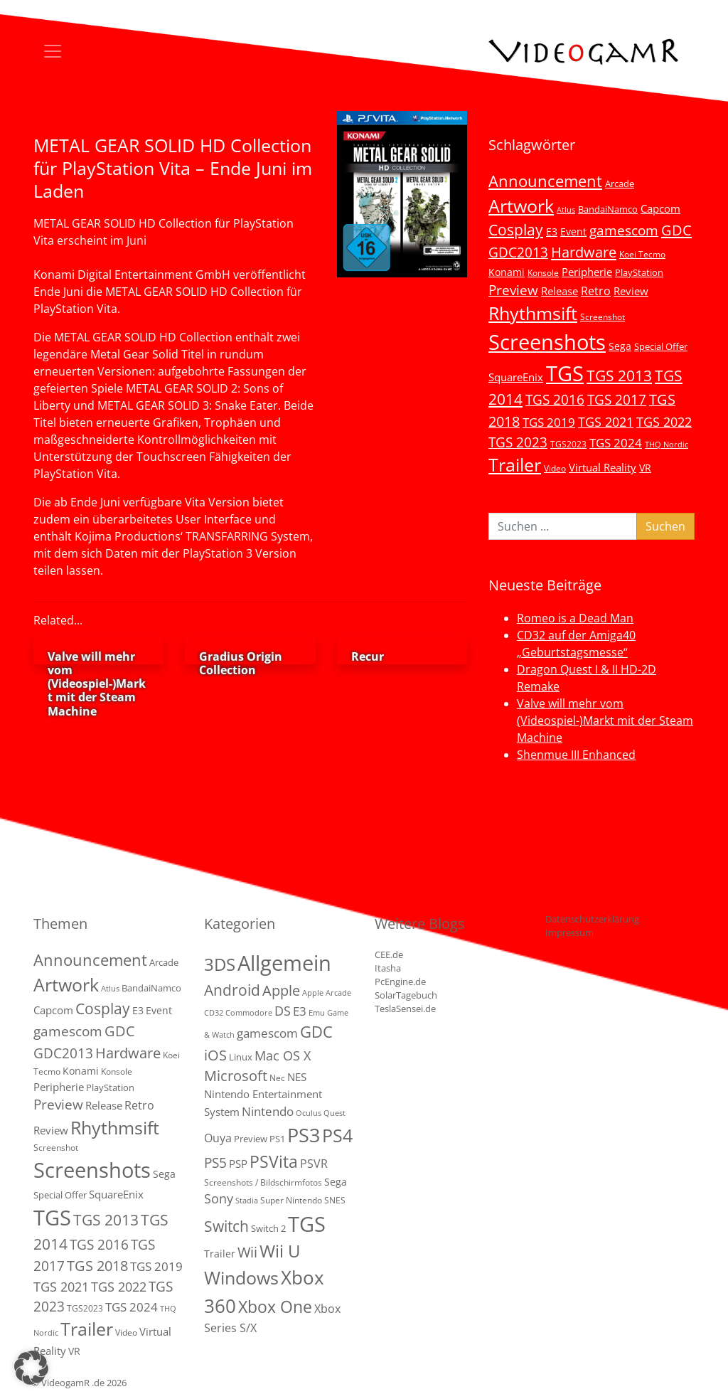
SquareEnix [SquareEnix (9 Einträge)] (515, 377)
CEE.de (389, 954)
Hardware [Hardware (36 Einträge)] (583, 252)
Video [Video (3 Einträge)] (555, 468)
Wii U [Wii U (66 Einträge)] (280, 1251)
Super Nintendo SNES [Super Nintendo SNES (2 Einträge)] (303, 1200)
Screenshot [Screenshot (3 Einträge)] (602, 316)
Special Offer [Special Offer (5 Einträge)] (660, 346)
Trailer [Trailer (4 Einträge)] (219, 1253)
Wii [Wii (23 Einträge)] (247, 1252)
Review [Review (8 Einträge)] (631, 291)
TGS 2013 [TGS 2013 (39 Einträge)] (619, 375)
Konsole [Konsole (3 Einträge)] (543, 272)
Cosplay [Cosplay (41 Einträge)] (515, 230)
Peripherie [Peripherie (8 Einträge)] (587, 272)
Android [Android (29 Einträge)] (232, 990)
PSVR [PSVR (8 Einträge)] (314, 1163)
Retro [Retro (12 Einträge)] (596, 291)
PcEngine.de (400, 981)
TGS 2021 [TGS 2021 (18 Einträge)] (605, 421)
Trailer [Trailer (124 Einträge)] (514, 464)
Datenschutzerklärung (592, 919)
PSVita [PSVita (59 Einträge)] (274, 1161)
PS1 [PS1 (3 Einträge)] (277, 1138)
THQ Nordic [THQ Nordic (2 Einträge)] (666, 445)
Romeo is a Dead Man (575, 618)
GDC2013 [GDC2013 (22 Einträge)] (518, 252)
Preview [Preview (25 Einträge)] (513, 290)
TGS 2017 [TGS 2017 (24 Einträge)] (616, 399)
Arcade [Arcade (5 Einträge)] (619, 183)
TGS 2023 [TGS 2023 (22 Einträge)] (517, 442)
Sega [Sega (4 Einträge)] (335, 1181)
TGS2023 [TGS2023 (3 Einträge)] (568, 444)
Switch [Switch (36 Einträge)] (226, 1226)
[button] (31, 1367)
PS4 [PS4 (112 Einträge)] (337, 1135)
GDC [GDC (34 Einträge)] (676, 230)
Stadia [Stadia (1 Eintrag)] (246, 1201)
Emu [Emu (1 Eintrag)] (317, 1013)
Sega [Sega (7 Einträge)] (620, 346)
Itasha (388, 968)
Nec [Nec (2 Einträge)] (277, 1078)
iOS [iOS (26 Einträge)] (215, 1055)
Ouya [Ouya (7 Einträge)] (218, 1138)
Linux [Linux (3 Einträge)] (240, 1056)
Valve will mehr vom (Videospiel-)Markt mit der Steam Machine (605, 720)
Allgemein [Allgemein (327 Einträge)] (284, 963)
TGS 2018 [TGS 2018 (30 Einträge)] (97, 1265)
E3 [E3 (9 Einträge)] (299, 1011)
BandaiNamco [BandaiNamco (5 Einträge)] (608, 209)
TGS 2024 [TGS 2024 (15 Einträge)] (615, 443)
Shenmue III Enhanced (576, 754)
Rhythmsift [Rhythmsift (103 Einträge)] (532, 313)
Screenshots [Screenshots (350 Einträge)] (547, 342)
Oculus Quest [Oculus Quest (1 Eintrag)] (321, 1113)
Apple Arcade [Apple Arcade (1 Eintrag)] (326, 993)
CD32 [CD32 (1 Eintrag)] (213, 1013)
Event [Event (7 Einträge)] (573, 231)
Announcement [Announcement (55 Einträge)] (545, 180)
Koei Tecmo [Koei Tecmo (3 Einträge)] (642, 254)
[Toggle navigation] (52, 51)
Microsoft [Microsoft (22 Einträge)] (235, 1075)
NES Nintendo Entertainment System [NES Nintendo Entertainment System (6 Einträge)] (263, 1094)
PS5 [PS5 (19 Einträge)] (215, 1163)
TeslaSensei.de (405, 1008)
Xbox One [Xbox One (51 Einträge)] (275, 1307)
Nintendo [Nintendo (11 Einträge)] (268, 1111)
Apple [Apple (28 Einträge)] (281, 990)
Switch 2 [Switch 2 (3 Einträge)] (268, 1228)
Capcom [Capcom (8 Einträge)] (660, 208)
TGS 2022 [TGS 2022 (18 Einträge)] (664, 421)
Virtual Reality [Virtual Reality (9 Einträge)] (602, 467)
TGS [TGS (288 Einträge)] (307, 1224)
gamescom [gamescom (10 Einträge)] (267, 1033)
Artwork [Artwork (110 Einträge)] (521, 205)
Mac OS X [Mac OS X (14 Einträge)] (283, 1055)
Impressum (569, 932)
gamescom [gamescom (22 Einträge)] (623, 230)
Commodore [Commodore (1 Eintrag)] (248, 1013)
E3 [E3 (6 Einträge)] (551, 231)
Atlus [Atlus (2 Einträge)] (566, 210)
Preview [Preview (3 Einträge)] (250, 1138)
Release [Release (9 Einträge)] (559, 291)
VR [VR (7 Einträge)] (645, 467)
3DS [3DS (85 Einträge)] (219, 964)
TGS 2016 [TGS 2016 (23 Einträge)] (554, 399)
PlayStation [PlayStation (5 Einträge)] (639, 272)
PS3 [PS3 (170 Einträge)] (303, 1135)
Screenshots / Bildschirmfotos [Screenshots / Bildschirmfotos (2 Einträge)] (263, 1182)
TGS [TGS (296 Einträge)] (565, 373)
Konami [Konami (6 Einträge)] (506, 272)
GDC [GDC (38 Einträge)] (316, 1031)
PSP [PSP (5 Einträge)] (238, 1163)
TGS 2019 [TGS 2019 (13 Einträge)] (549, 422)
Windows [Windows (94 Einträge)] (241, 1277)
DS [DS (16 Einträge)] (282, 1010)
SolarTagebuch (406, 995)
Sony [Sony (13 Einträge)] (218, 1198)
